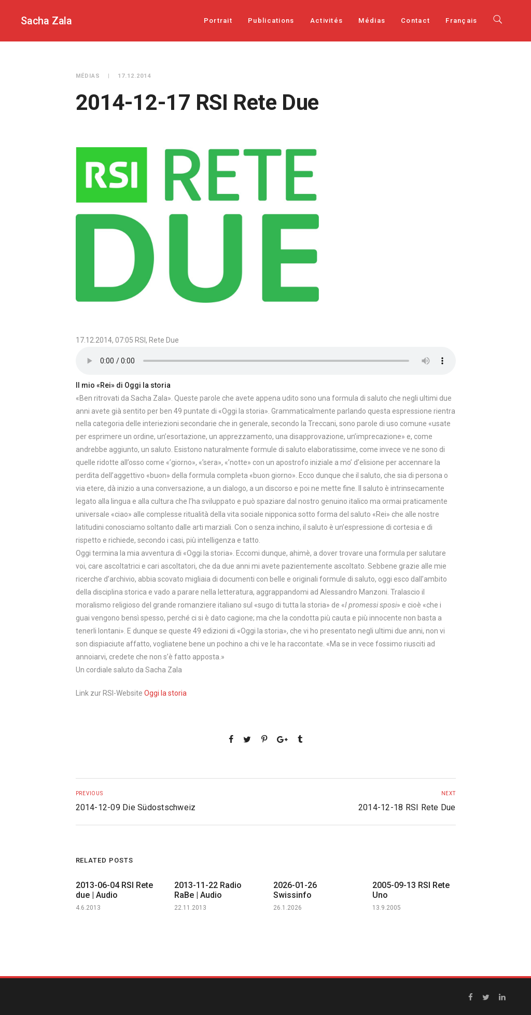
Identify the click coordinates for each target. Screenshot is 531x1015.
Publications (271, 20)
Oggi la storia (165, 693)
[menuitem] (461, 20)
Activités (326, 20)
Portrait (218, 20)
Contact (415, 20)
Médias (371, 20)
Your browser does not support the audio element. (266, 361)
